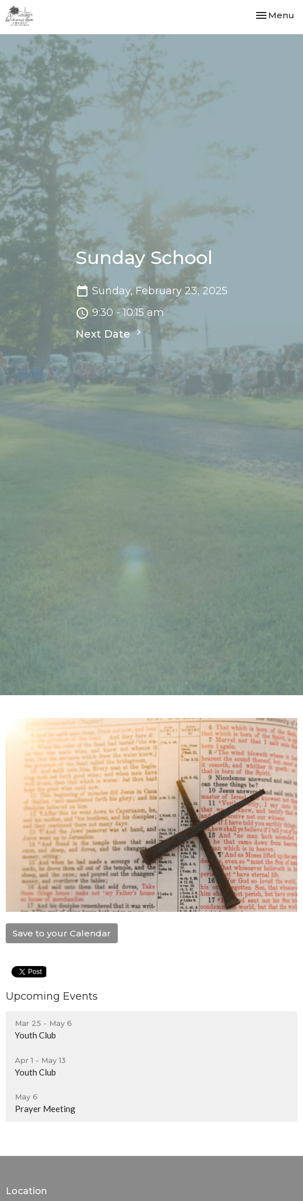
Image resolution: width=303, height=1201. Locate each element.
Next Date (109, 333)
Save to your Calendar (62, 933)
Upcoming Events (52, 996)
